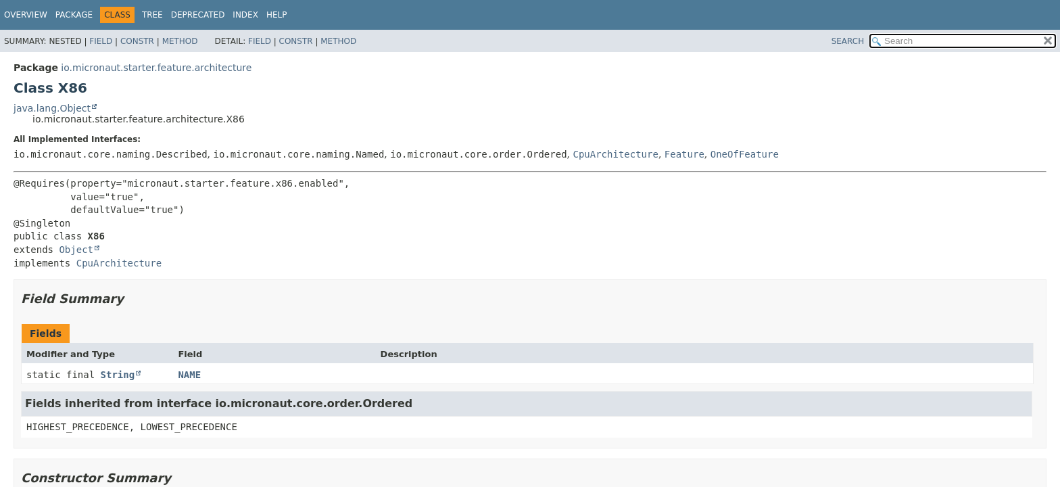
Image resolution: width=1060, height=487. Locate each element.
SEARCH (848, 41)
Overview (25, 15)
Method (180, 41)
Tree (152, 15)
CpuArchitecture (615, 154)
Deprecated (198, 15)
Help (276, 15)
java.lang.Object (52, 108)
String (118, 374)
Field (100, 41)
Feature (684, 154)
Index (245, 15)
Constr (137, 41)
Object (76, 249)
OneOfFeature (744, 154)
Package (74, 15)
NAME (189, 374)
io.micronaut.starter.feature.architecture (156, 67)
